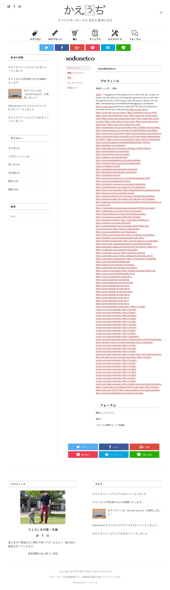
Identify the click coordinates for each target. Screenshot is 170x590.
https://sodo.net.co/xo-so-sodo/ (142, 112)
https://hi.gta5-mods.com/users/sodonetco (116, 347)
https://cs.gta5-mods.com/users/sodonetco (116, 323)
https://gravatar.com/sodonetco (111, 145)
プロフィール (73, 67)
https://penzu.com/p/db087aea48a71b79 (115, 273)
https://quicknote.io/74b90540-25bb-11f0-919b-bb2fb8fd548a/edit (126, 260)
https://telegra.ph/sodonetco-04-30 (136, 255)
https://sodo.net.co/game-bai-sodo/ (124, 124)
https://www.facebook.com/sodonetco (114, 127)
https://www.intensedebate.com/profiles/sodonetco (120, 393)
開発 (10, 189)
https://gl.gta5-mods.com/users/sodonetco (116, 342)
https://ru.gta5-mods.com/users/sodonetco (116, 376)
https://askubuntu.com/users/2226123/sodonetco (119, 210)
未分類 (12, 172)
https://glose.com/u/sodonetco (110, 133)
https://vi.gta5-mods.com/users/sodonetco (116, 314)
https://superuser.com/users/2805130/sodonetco (118, 216)
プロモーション (17, 156)
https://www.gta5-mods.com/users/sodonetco (117, 338)
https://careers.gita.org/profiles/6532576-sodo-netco (120, 387)
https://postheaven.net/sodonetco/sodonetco (117, 249)
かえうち (84, 571)
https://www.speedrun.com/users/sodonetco (139, 390)
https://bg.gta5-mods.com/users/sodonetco (116, 317)
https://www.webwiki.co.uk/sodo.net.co (114, 291)
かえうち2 (35, 35)
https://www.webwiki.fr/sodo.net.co (112, 297)
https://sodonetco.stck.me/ (108, 175)
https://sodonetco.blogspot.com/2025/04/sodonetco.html (123, 178)
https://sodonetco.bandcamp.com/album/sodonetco (121, 184)
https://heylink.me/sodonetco (109, 240)
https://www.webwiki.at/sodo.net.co (113, 285)
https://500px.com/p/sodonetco (111, 234)
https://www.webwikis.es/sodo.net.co (113, 306)
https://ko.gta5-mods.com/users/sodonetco (116, 357)
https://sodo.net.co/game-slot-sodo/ (119, 118)
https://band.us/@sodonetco (126, 228)
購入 (75, 35)
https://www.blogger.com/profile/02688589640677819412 (123, 142)
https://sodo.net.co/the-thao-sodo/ (112, 115)
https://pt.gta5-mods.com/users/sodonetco (116, 370)
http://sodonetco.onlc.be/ (133, 252)
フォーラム (135, 35)
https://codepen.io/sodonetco (141, 234)
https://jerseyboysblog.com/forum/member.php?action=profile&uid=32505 (118, 164)
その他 (12, 148)
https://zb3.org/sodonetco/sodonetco (114, 276)
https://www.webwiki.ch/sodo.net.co (113, 288)
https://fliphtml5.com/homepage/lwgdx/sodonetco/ (120, 237)
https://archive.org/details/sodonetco (113, 181)
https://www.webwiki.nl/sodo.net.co (112, 303)
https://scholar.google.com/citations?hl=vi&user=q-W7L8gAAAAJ (125, 198)
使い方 (12, 164)
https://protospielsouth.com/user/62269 (114, 282)
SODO (98, 94)
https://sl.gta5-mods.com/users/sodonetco (116, 379)
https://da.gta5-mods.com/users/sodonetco (116, 326)
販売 (10, 181)
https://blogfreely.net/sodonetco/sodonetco (116, 172)
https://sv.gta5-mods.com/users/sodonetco (116, 382)
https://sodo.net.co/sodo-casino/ (111, 112)
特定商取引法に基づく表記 (43, 553)
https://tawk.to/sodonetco (108, 219)
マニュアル (95, 35)
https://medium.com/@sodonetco (112, 157)
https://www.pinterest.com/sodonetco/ (143, 133)
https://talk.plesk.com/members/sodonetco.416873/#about (123, 148)
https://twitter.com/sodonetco (147, 127)
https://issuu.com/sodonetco (109, 190)
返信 (69, 77)
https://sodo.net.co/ (105, 106)
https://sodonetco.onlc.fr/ (108, 255)
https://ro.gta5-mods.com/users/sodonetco (116, 373)
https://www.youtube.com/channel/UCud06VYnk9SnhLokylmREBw (127, 130)
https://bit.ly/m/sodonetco (147, 139)
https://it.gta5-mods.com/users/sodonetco (142, 354)
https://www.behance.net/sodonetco (113, 154)
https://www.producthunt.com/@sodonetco (116, 231)
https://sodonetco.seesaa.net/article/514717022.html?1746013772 (126, 246)
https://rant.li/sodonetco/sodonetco (112, 279)
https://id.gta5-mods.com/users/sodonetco (116, 353)
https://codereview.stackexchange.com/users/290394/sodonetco (125, 207)
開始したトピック (75, 72)
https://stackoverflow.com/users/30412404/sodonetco (121, 213)
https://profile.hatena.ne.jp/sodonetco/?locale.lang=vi (121, 187)
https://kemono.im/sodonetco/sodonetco (115, 264)
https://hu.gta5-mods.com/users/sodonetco (116, 350)
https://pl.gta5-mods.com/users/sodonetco (116, 367)
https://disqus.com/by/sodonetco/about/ (115, 193)
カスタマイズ (115, 35)
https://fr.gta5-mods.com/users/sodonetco (142, 339)
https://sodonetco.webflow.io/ (135, 219)
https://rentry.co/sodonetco (108, 270)
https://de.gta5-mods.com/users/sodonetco (116, 329)
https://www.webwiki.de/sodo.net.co (113, 294)
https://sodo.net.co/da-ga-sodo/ (120, 121)
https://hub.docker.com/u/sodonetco (141, 240)
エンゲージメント (75, 82)
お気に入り (72, 87)
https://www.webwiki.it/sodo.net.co (112, 300)
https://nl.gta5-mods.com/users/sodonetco (116, 364)
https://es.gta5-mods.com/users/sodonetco (116, 335)
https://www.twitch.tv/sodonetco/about (141, 190)
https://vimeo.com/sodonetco (121, 139)
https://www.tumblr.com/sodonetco (112, 151)
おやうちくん (55, 35)
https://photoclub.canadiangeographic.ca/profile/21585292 (124, 243)
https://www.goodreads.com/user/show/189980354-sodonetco (125, 196)
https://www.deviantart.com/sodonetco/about (117, 225)
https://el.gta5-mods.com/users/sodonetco (116, 332)
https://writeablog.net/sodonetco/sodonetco (116, 169)
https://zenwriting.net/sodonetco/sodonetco (116, 267)
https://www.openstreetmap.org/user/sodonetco (118, 160)
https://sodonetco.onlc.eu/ (108, 252)
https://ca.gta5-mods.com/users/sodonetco (116, 320)
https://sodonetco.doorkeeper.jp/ (111, 258)
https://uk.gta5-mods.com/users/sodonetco (116, 311)
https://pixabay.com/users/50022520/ (113, 222)
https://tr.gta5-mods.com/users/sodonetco (142, 384)
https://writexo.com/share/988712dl (138, 270)
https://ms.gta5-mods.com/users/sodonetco (116, 361)
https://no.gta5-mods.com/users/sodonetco (121, 308)
